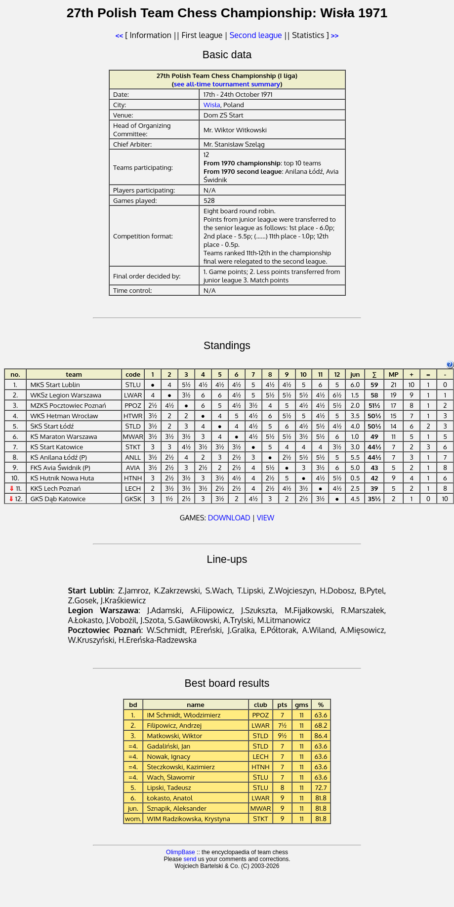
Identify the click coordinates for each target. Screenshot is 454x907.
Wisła (212, 104)
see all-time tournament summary (227, 83)
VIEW (265, 517)
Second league (256, 35)
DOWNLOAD (229, 517)
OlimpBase (180, 852)
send (189, 859)
